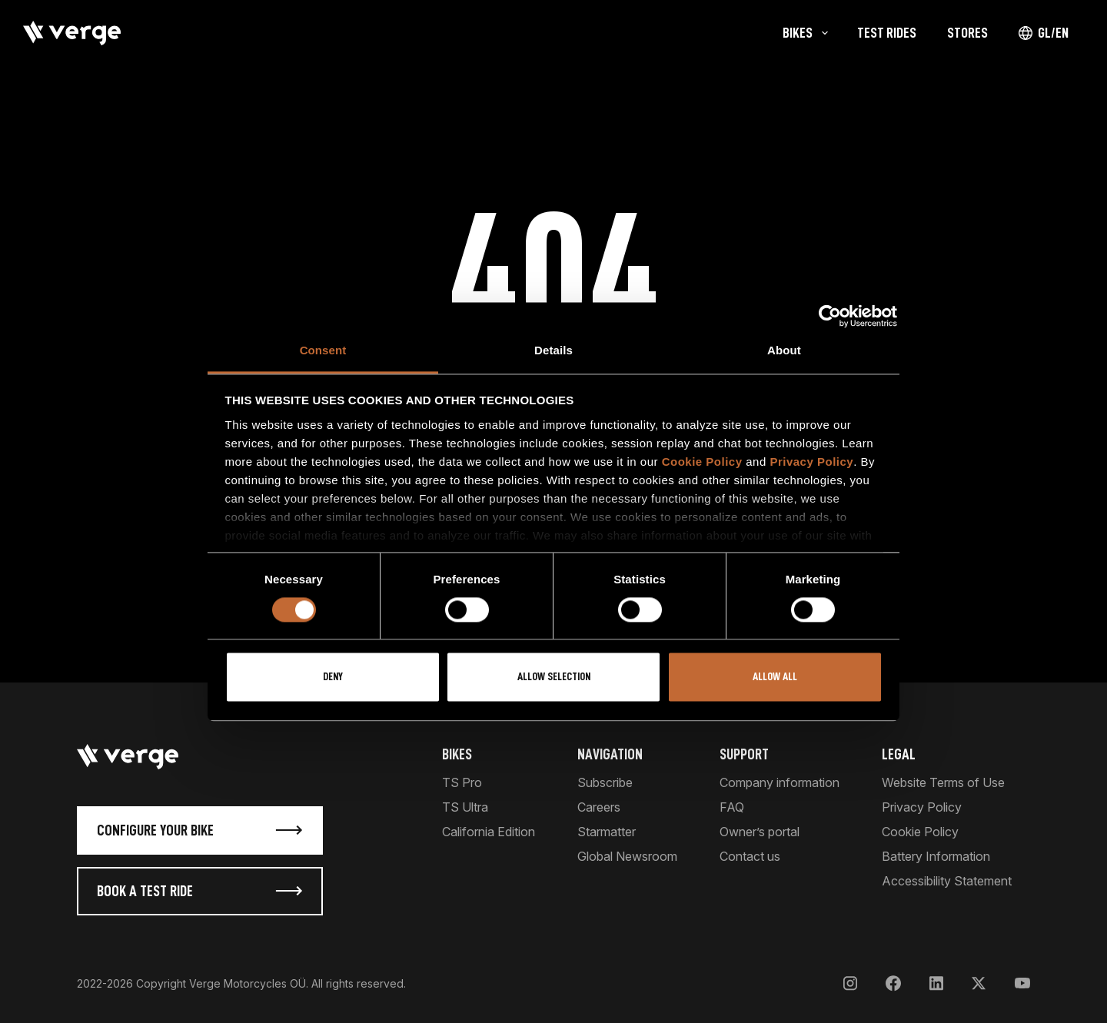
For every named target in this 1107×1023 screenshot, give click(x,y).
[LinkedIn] (936, 983)
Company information (779, 782)
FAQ (732, 807)
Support (744, 754)
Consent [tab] (323, 350)
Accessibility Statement (947, 880)
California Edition (488, 831)
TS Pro (462, 782)
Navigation (610, 754)
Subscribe (605, 782)
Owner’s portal (760, 831)
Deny (333, 677)
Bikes (457, 754)
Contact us (750, 856)
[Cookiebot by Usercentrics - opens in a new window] (830, 315)
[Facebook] (893, 983)
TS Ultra (465, 807)
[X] (979, 983)
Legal (899, 754)
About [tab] (784, 350)
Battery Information (936, 856)
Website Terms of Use (943, 782)
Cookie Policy (702, 461)
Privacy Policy (811, 461)
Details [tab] (553, 350)
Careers (598, 807)
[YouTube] (1022, 983)
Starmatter (606, 831)
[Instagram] (850, 983)
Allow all (775, 677)
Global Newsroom (627, 856)
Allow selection (553, 677)
